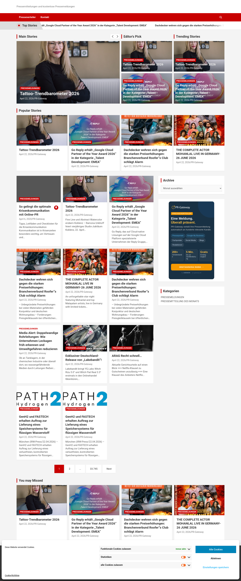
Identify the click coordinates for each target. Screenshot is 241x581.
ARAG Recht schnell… (127, 356)
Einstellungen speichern (216, 567)
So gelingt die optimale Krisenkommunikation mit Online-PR (35, 210)
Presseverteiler (27, 17)
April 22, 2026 (27, 98)
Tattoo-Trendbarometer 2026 (49, 93)
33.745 (93, 468)
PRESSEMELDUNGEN (30, 88)
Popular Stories (30, 110)
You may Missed (31, 480)
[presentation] (112, 36)
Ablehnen (216, 558)
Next (109, 468)
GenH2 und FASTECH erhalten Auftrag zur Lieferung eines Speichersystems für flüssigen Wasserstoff (34, 425)
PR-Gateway (41, 98)
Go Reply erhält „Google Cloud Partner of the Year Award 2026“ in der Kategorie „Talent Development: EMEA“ (97, 25)
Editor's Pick (132, 36)
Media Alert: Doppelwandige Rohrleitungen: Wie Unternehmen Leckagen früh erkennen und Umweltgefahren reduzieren (38, 341)
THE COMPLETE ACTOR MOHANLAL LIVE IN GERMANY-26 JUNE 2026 (198, 154)
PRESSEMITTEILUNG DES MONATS (180, 301)
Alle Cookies (216, 549)
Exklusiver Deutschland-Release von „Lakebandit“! (83, 358)
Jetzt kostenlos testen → (191, 267)
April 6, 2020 (25, 219)
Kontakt (45, 17)
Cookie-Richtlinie (12, 575)
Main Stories (28, 36)
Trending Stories (188, 36)
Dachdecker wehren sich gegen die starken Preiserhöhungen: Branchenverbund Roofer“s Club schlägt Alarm (146, 156)
